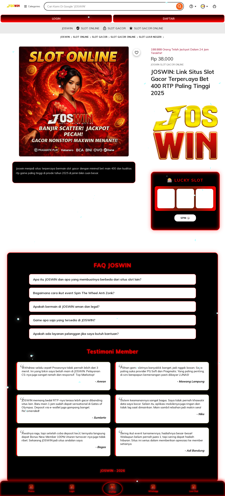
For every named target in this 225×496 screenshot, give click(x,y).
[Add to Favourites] (136, 52)
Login (72, 488)
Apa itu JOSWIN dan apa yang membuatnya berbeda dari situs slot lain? (87, 279)
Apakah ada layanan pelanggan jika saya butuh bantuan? (76, 334)
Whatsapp (153, 488)
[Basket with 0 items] (214, 6)
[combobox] (109, 6)
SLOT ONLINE (81, 36)
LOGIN (56, 18)
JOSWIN (65, 36)
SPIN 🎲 (185, 218)
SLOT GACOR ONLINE (123, 36)
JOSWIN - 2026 (112, 470)
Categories (32, 6)
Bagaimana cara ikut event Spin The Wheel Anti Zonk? (73, 293)
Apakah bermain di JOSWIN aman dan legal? (66, 307)
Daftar (112, 488)
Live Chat (194, 488)
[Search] (179, 6)
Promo (31, 488)
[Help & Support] (193, 6)
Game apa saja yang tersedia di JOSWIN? (64, 320)
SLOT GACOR (99, 36)
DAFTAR (169, 18)
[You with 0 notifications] (204, 6)
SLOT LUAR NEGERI (150, 36)
